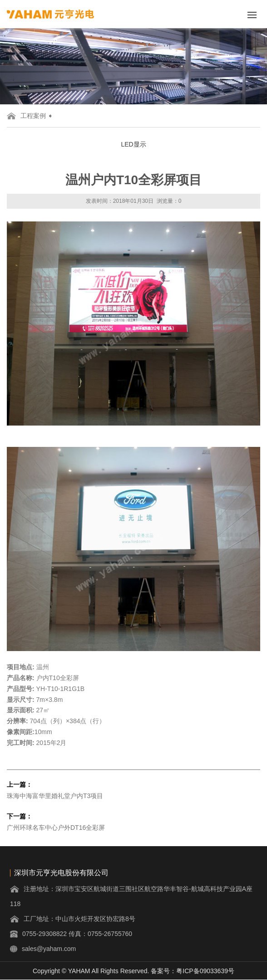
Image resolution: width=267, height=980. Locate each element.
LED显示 (133, 144)
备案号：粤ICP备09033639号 (192, 971)
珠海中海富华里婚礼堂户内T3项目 (55, 795)
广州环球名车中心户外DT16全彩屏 (56, 827)
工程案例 (33, 115)
